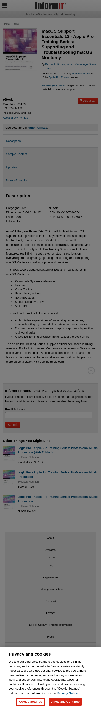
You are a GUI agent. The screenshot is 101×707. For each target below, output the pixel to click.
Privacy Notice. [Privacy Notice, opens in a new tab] (68, 695)
